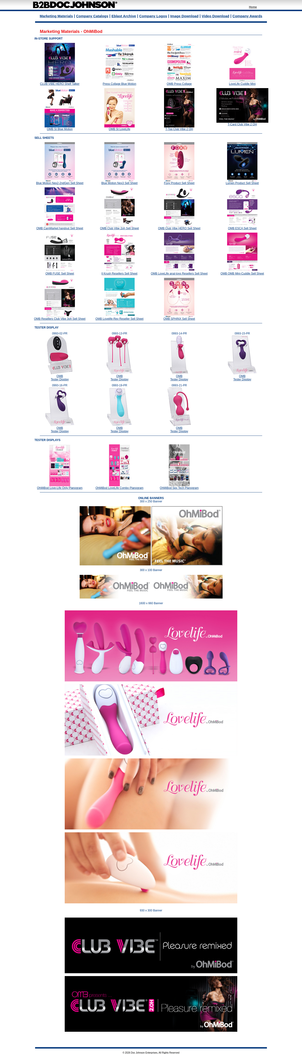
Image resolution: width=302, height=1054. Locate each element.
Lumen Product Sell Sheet (242, 183)
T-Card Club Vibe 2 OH (242, 124)
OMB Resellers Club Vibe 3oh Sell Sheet (59, 318)
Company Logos (153, 16)
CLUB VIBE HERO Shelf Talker (60, 84)
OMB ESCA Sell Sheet (242, 228)
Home (253, 7)
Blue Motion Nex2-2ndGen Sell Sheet (59, 183)
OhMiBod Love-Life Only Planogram (59, 488)
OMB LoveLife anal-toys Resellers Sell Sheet (179, 273)
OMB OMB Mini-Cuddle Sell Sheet (242, 273)
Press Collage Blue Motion (119, 84)
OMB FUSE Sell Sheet (60, 273)
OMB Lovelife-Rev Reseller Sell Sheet (120, 318)
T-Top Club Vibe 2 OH (179, 129)
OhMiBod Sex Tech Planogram (179, 488)
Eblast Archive (123, 16)
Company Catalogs (92, 16)
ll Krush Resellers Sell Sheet (119, 273)
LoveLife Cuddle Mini (242, 84)
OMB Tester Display (60, 377)
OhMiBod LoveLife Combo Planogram (119, 488)
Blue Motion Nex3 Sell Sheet (119, 183)
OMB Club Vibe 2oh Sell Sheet (119, 228)
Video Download (215, 16)
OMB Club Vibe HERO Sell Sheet (179, 228)
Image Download (184, 16)
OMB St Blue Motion (60, 129)
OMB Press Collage (179, 84)
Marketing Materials (56, 16)
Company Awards (247, 16)
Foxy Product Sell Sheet (179, 183)
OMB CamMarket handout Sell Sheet (59, 228)
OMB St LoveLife (119, 129)
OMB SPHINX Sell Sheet (179, 318)
